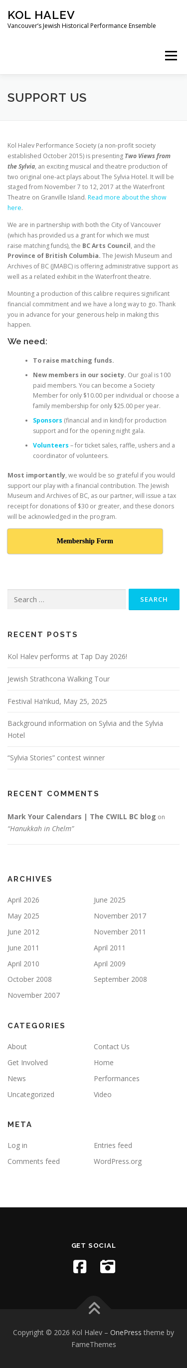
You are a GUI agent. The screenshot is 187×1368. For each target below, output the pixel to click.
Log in (17, 1145)
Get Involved (27, 1062)
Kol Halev (41, 14)
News (16, 1078)
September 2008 (120, 979)
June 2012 (23, 931)
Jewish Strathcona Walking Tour (58, 679)
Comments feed (33, 1161)
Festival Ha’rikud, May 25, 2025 (57, 701)
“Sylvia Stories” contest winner (56, 757)
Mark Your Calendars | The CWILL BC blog (81, 816)
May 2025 (23, 915)
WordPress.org (118, 1161)
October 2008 (29, 979)
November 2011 (120, 931)
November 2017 (120, 915)
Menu (170, 55)
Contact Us (112, 1046)
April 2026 (23, 900)
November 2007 (33, 995)
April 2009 (110, 963)
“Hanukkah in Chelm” (40, 828)
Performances (117, 1078)
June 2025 (110, 900)
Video (103, 1094)
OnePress (126, 1332)
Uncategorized (30, 1094)
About (17, 1046)
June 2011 (23, 947)
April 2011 (110, 947)
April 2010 (23, 963)
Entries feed (113, 1145)
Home (104, 1062)
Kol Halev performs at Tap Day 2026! (67, 656)
